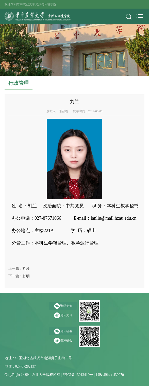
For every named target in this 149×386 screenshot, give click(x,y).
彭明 (26, 276)
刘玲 (26, 268)
